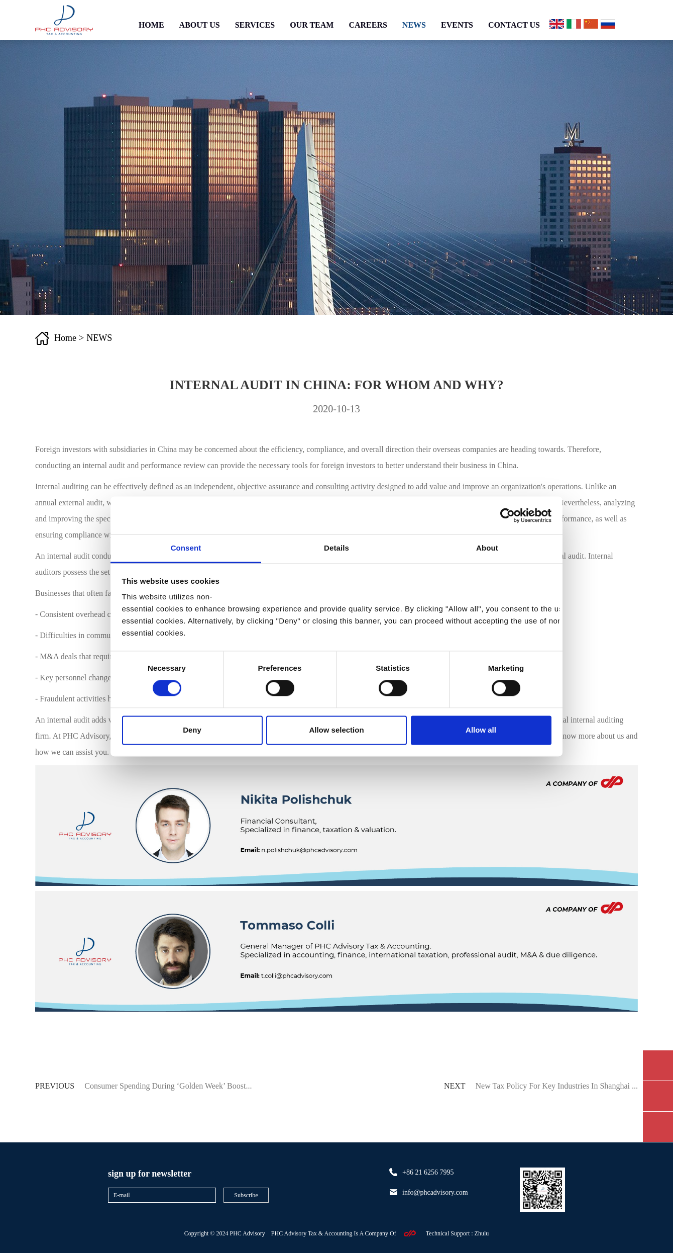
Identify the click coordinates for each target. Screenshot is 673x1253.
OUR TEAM (311, 25)
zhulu (482, 1233)
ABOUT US (199, 25)
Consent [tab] (186, 548)
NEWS (414, 25)
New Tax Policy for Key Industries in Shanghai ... (557, 1086)
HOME (151, 25)
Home (65, 338)
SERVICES (255, 25)
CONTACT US (514, 25)
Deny (192, 730)
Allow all (481, 730)
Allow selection (336, 730)
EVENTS (457, 25)
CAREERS (368, 25)
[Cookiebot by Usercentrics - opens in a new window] (507, 515)
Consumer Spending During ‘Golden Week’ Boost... (168, 1086)
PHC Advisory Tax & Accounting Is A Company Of (333, 1233)
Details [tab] (336, 548)
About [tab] (487, 548)
